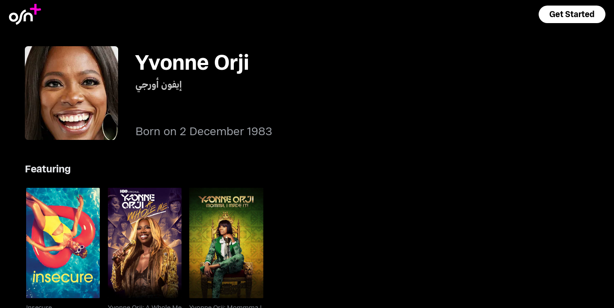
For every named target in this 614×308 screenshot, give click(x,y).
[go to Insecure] (63, 243)
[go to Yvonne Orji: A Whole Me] (145, 243)
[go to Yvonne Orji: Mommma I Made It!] (226, 243)
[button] (572, 14)
